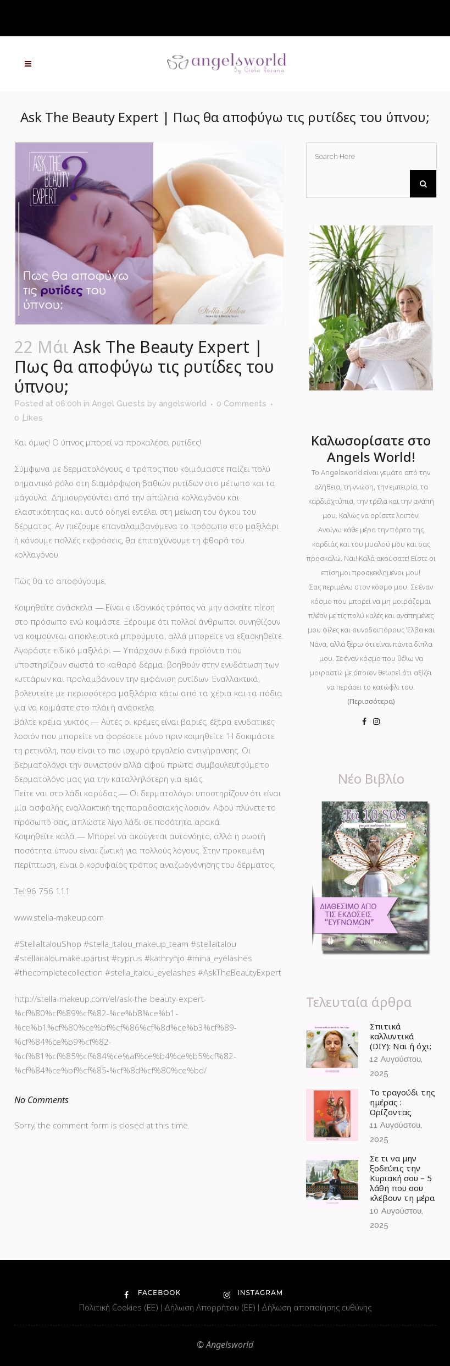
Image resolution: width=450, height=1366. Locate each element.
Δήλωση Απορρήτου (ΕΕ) (211, 1307)
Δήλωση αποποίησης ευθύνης (316, 1307)
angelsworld (183, 404)
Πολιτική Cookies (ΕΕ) (119, 1307)
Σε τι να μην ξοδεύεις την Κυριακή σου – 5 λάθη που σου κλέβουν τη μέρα (402, 1178)
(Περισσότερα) (371, 701)
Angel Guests (118, 404)
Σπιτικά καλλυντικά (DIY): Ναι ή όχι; (400, 1036)
